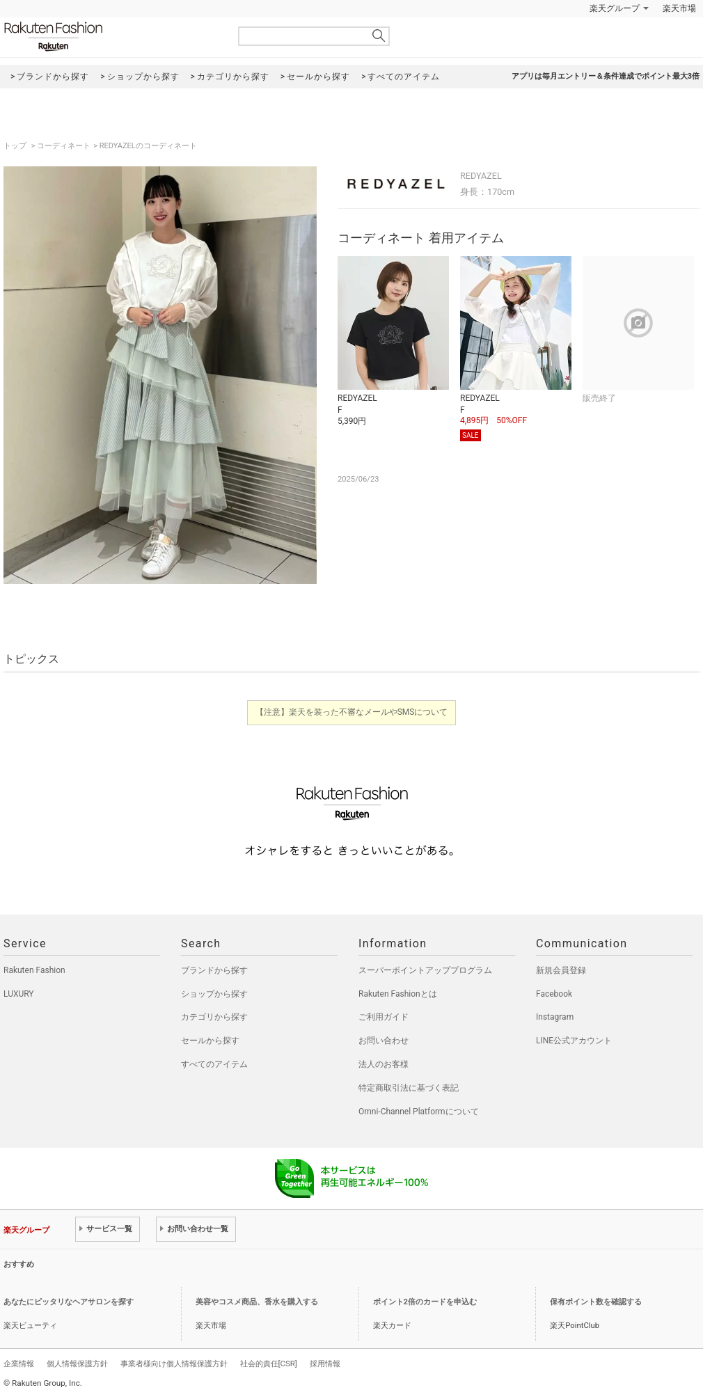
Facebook (554, 994)
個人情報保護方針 (77, 1363)
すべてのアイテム (214, 1064)
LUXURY (18, 994)
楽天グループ (615, 8)
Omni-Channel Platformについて (418, 1111)
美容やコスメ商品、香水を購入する (257, 1301)
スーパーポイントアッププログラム (425, 970)
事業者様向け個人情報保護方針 (174, 1363)
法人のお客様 (383, 1064)
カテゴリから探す (214, 1017)
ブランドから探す (214, 970)
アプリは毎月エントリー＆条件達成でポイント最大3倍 (606, 76)
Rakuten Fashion (111, 36)
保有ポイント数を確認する (596, 1301)
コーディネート (63, 145)
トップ (16, 145)
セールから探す (210, 1040)
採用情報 (325, 1363)
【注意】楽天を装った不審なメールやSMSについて (351, 712)
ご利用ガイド (383, 1017)
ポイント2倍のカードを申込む (425, 1301)
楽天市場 (679, 8)
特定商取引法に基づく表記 (408, 1088)
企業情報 (18, 1363)
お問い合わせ (383, 1040)
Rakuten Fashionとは (397, 994)
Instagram (555, 1017)
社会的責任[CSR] (268, 1363)
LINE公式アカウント (574, 1040)
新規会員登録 (561, 970)
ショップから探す (214, 994)
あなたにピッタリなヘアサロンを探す (68, 1301)
